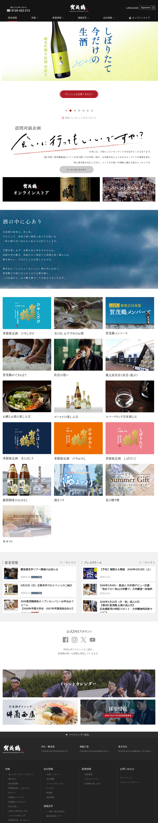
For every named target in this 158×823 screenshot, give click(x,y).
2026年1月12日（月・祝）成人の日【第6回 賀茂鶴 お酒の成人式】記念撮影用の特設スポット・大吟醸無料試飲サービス (126, 607)
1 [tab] (66, 111)
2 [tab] (70, 111)
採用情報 (50, 797)
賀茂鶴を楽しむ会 (92, 783)
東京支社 (122, 746)
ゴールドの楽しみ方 (66, 416)
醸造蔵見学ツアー (54, 816)
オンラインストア (139, 18)
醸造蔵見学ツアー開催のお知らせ (39, 569)
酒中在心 (12, 779)
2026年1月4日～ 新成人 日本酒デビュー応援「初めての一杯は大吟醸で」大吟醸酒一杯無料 (126, 587)
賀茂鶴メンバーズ (117, 333)
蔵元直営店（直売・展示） (122, 375)
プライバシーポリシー (129, 782)
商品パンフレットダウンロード (80, 118)
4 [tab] (79, 111)
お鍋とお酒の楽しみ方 (17, 416)
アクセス (50, 788)
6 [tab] (88, 111)
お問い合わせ (127, 769)
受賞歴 (49, 793)
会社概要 (50, 779)
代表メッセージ (53, 774)
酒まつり (59, 500)
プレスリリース (91, 779)
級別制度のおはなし (15, 500)
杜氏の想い (61, 374)
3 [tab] (75, 111)
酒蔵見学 (82, 18)
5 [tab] (83, 111)
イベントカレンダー (55, 783)
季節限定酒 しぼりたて (121, 458)
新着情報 (56, 18)
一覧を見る (69, 562)
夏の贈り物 (112, 500)
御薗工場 (84, 746)
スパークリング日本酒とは (121, 416)
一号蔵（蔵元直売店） (56, 811)
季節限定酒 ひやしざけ (18, 333)
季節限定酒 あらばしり (18, 458)
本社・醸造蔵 (48, 746)
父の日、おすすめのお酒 (69, 333)
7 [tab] (92, 111)
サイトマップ (126, 778)
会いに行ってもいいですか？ (21, 774)
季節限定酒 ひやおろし (70, 458)
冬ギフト (8, 541)
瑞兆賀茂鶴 (13, 783)
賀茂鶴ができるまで (15, 374)
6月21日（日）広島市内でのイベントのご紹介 (46, 585)
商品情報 (12, 18)
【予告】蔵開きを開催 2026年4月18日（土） (126, 569)
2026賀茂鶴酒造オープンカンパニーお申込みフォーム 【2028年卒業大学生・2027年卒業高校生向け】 (47, 605)
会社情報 (107, 18)
